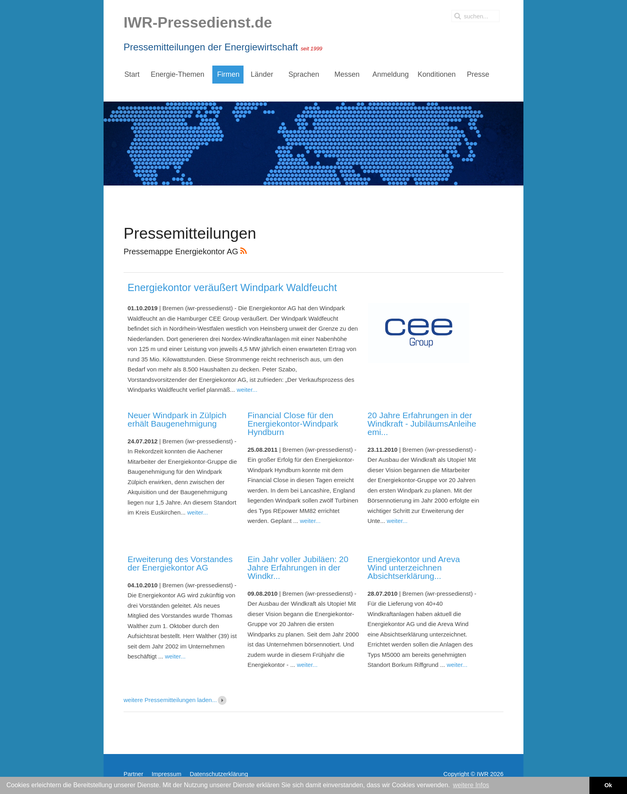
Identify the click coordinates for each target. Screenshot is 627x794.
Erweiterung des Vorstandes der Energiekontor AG (180, 563)
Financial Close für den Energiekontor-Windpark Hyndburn (293, 424)
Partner (133, 773)
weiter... (247, 389)
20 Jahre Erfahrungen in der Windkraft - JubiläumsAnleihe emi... (421, 424)
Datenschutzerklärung (219, 773)
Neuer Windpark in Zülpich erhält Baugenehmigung (177, 419)
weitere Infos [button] (471, 785)
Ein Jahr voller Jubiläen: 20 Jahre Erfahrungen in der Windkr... (298, 568)
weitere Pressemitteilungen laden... (176, 699)
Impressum (166, 773)
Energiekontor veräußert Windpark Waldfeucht (232, 287)
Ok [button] (608, 785)
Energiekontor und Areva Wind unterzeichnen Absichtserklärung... (413, 568)
